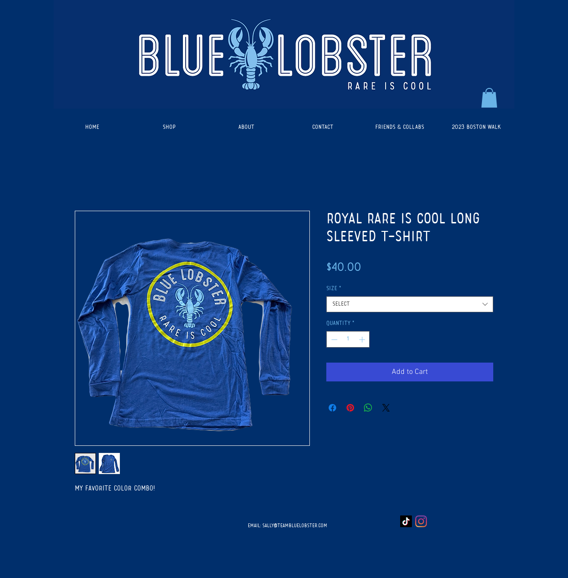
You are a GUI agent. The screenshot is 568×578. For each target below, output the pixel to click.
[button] (489, 98)
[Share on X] (386, 407)
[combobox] (409, 304)
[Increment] (363, 340)
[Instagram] (421, 521)
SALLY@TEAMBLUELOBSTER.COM (294, 526)
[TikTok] (406, 521)
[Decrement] (333, 340)
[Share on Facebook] (332, 407)
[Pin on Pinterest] (350, 407)
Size (333, 288)
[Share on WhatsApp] (368, 407)
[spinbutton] (348, 340)
